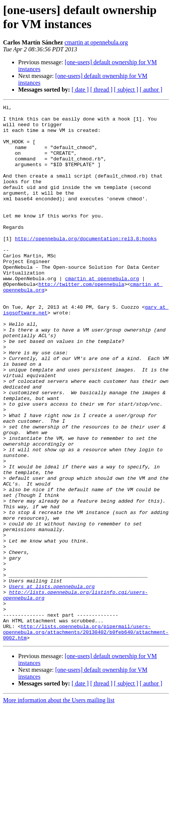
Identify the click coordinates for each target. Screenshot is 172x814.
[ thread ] (101, 89)
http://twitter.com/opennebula (81, 320)
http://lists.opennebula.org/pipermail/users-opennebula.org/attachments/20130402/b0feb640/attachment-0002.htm (86, 738)
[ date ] (80, 89)
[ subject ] (126, 89)
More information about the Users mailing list (58, 807)
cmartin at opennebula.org (96, 42)
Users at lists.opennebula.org (52, 683)
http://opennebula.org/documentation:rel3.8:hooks (85, 265)
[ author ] (151, 89)
